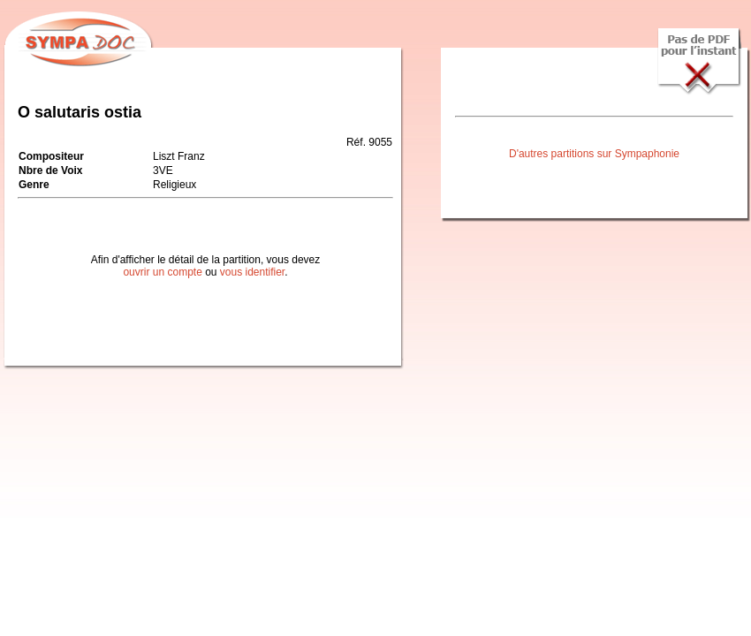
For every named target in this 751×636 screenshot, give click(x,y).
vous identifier (252, 272)
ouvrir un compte (162, 272)
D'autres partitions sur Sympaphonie (594, 154)
